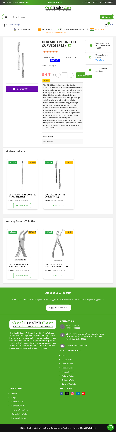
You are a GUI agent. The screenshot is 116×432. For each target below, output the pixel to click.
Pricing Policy (68, 372)
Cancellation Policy (19, 414)
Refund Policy (68, 376)
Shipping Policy (68, 380)
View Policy (100, 60)
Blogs (13, 397)
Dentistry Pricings (18, 418)
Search (108, 17)
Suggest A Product (59, 307)
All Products (45, 29)
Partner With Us (55, 2)
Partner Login (68, 368)
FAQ (64, 355)
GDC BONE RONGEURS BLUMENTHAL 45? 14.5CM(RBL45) (19, 266)
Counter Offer (21, 89)
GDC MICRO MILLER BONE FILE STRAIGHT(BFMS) (22, 195)
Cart (111, 24)
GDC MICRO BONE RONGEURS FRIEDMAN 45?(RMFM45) (57, 266)
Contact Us (67, 359)
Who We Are (67, 364)
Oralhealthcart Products (71, 29)
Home (14, 393)
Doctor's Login (13, 24)
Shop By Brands (22, 29)
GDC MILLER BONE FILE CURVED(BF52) (55, 195)
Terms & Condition (19, 410)
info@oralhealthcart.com (77, 345)
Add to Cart (22, 205)
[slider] (50, 52)
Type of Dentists (69, 384)
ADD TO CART (85, 75)
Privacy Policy (17, 402)
